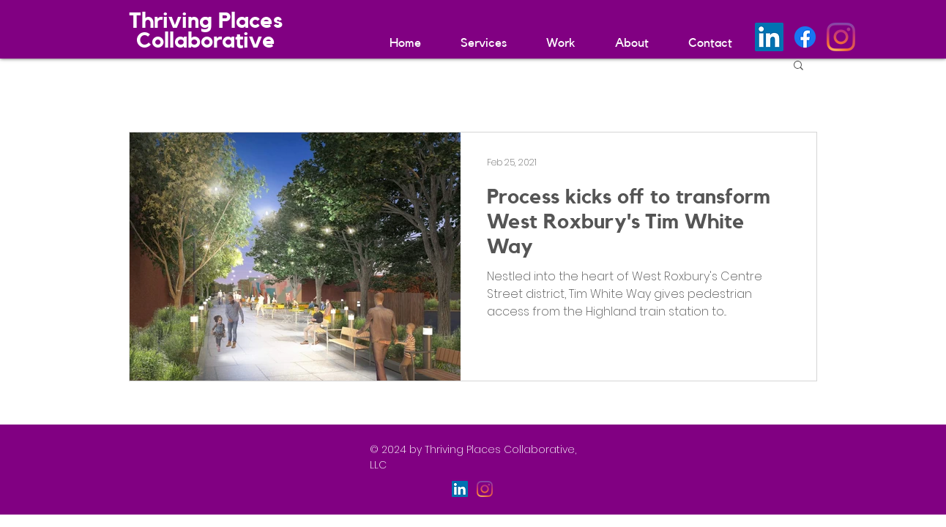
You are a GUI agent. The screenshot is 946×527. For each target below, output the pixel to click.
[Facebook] (805, 37)
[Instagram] (841, 37)
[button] (798, 66)
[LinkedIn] (769, 37)
